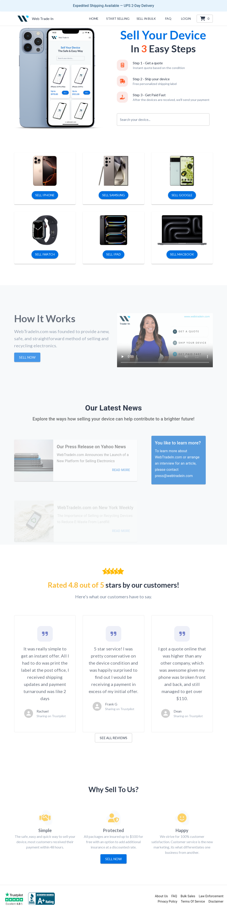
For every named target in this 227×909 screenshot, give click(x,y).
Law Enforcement (211, 896)
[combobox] (163, 116)
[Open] (207, 119)
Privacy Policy (167, 901)
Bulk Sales (188, 896)
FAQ (174, 896)
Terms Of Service (193, 901)
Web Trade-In (42, 18)
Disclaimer (215, 901)
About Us (161, 896)
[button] (146, 19)
